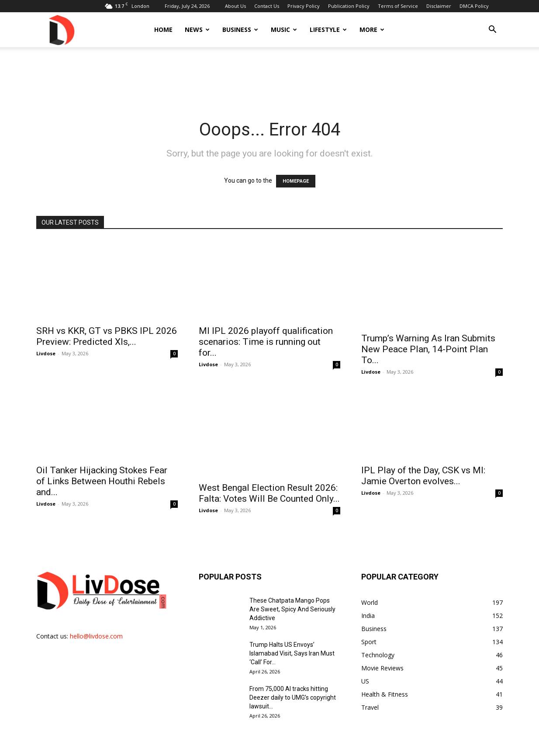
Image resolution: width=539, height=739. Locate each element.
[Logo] (61, 29)
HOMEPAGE (296, 181)
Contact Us (266, 6)
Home (163, 29)
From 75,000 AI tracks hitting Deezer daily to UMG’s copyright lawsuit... (292, 674)
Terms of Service (398, 6)
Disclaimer (438, 6)
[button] (492, 30)
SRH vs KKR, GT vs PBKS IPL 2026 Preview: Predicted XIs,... (106, 326)
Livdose (45, 343)
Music (284, 29)
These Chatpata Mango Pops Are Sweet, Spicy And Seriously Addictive (292, 585)
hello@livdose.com (96, 612)
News (197, 29)
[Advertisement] (269, 77)
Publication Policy (349, 6)
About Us (235, 6)
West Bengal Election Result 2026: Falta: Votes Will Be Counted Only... (269, 458)
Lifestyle (328, 29)
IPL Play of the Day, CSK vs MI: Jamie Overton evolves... (423, 458)
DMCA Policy (474, 6)
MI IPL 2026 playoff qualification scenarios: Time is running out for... (266, 332)
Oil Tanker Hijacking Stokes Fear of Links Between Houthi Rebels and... (101, 464)
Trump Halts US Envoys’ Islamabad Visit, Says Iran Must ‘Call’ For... (292, 630)
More (371, 29)
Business (240, 29)
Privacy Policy (303, 6)
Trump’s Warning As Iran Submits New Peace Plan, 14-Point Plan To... (428, 332)
